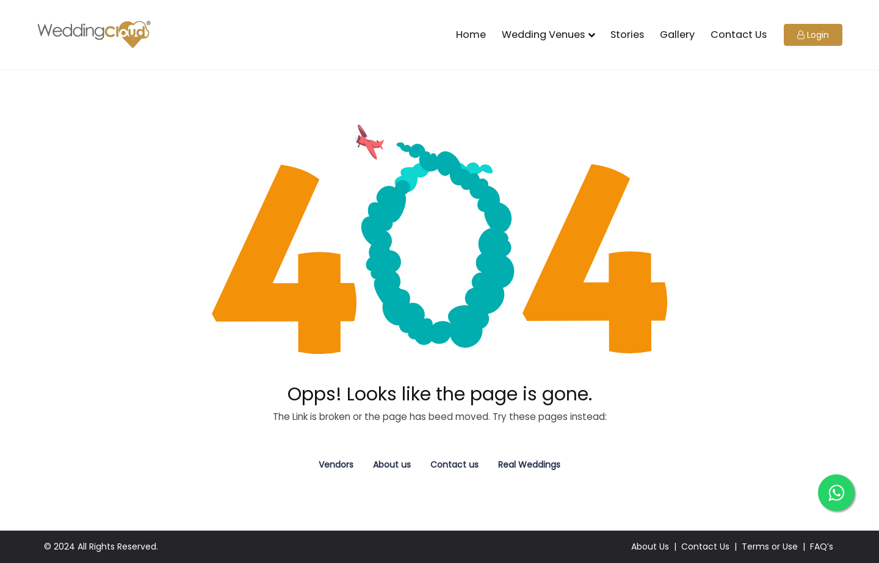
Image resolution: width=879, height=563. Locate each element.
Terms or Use (770, 546)
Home (471, 35)
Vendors (336, 464)
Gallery (677, 35)
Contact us (454, 464)
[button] (813, 35)
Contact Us (739, 35)
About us (392, 464)
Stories (627, 35)
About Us (650, 546)
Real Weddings (529, 464)
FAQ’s (821, 546)
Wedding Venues (543, 35)
